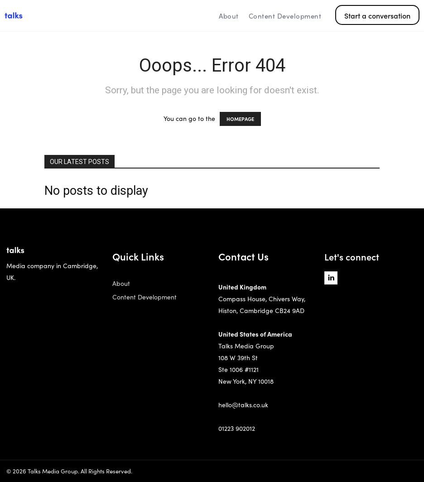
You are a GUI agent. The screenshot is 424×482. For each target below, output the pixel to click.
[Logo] (56, 15)
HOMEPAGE (240, 119)
